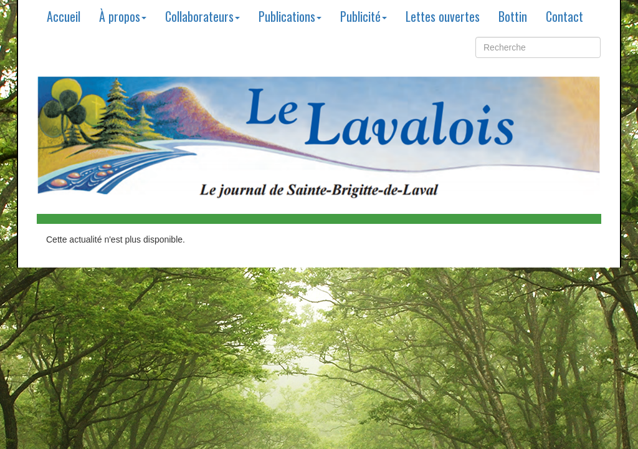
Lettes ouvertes (443, 16)
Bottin (512, 16)
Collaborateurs (202, 16)
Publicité (363, 16)
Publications (290, 16)
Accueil (63, 16)
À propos (122, 16)
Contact (564, 16)
